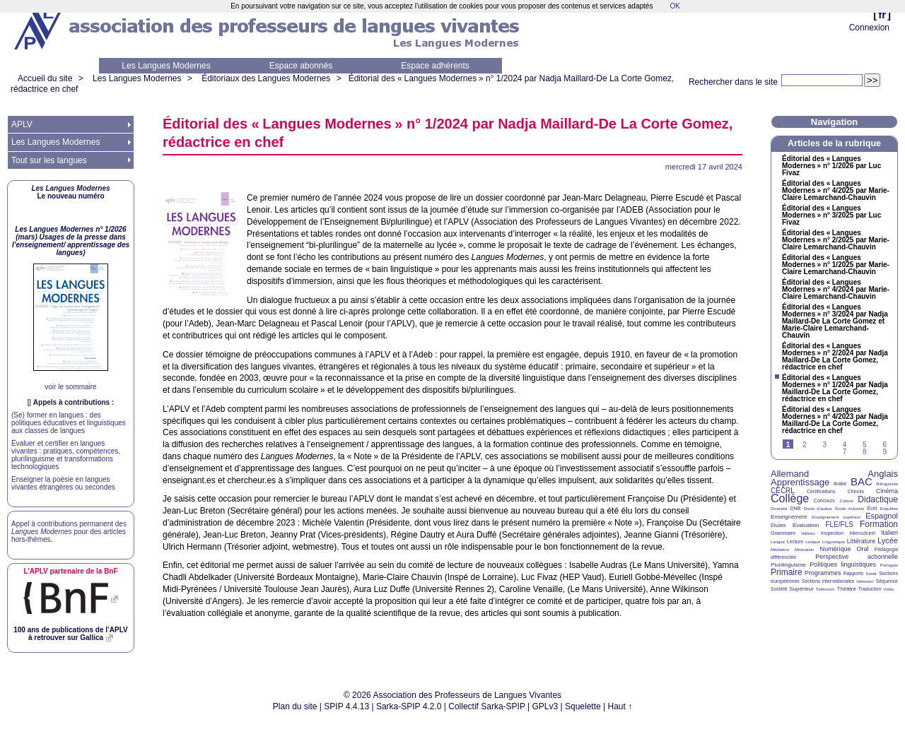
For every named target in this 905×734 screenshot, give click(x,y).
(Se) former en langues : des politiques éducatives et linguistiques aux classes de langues (68, 422)
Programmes (823, 572)
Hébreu (808, 533)
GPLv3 (545, 706)
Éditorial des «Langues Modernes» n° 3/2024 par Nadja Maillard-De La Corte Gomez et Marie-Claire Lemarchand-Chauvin (835, 321)
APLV (22, 124)
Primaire (786, 572)
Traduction (870, 588)
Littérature (861, 541)
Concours (824, 500)
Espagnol (881, 515)
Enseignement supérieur (836, 517)
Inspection (832, 533)
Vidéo (888, 589)
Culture (846, 501)
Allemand (790, 473)
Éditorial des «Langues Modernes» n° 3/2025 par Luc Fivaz (831, 215)
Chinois (856, 491)
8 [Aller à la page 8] (865, 452)
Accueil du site (45, 78)
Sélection (865, 581)
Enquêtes (889, 509)
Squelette (583, 706)
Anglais (883, 473)
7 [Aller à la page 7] (845, 452)
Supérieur (801, 589)
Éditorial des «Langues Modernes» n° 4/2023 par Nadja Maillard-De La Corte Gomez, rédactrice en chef (835, 420)
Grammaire (783, 533)
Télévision (825, 589)
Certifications (821, 491)
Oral (863, 548)
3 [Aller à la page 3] (824, 445)
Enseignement (789, 517)
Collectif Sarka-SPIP (486, 706)
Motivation (804, 549)
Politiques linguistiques (843, 564)
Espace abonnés (300, 66)
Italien (889, 532)
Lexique (812, 542)
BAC (861, 481)
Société (779, 588)
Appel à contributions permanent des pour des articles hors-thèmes (69, 531)
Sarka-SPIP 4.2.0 (409, 706)
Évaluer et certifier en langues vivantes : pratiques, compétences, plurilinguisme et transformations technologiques (65, 454)
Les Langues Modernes (166, 66)
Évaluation (806, 525)
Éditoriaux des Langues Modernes (266, 78)
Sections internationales (828, 581)
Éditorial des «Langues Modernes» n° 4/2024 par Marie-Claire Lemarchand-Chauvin (835, 289)
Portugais (889, 565)
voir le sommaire (70, 387)
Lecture (795, 541)
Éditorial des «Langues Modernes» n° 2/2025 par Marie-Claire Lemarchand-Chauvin (835, 240)
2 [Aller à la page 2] (804, 445)
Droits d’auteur (818, 509)
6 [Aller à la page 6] (884, 445)
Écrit (872, 508)
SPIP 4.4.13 (346, 706)
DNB (795, 508)
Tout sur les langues (49, 160)
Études (778, 525)
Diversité (779, 509)
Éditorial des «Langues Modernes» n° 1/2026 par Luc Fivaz (831, 166)
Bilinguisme (887, 484)
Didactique (878, 499)
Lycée (887, 540)
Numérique (835, 548)
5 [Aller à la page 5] (865, 445)
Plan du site (295, 706)
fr (882, 14)
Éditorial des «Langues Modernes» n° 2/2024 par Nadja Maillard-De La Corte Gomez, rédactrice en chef (835, 357)
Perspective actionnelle (856, 556)
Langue (778, 542)
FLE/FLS (839, 524)
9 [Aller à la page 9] (884, 452)
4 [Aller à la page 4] (845, 445)
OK (674, 6)
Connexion (869, 27)
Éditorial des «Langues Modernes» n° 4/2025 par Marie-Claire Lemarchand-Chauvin (835, 190)
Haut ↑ (620, 706)
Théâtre (846, 589)
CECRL (783, 491)
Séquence (886, 581)
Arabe (840, 483)
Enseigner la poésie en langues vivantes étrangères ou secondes (63, 483)
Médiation (780, 549)
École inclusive (849, 509)
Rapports (853, 573)
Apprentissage (800, 482)
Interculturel (862, 533)
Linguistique (833, 542)
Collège (790, 498)
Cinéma (887, 491)
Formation (879, 524)
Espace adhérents (435, 66)
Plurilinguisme (788, 565)
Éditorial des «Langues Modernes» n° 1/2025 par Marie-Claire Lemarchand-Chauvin (835, 265)
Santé (871, 574)
